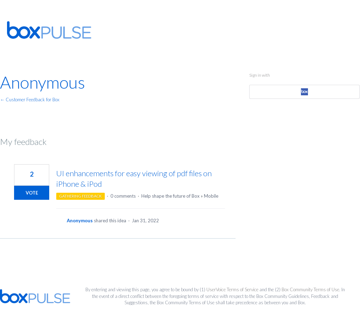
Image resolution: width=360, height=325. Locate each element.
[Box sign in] (304, 92)
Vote (32, 193)
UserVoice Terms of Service (232, 289)
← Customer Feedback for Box (29, 99)
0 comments (123, 196)
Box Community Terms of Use (310, 289)
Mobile (211, 196)
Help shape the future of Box (170, 196)
